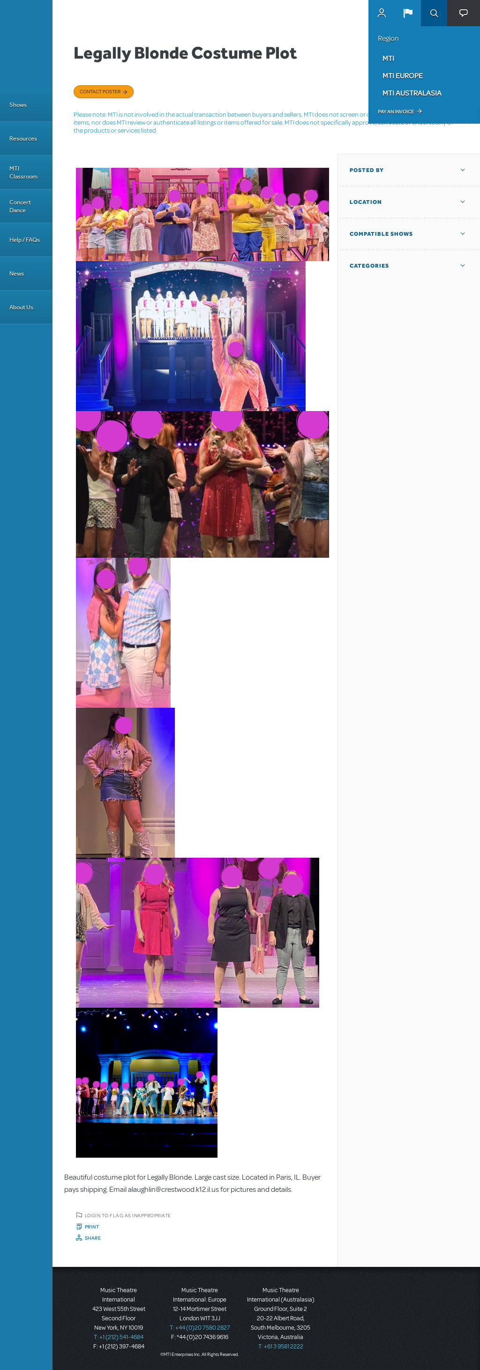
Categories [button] (369, 265)
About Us (21, 307)
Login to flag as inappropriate (128, 1215)
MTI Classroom (23, 172)
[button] (408, 13)
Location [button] (366, 202)
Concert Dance (20, 206)
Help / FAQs (24, 240)
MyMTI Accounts (381, 13)
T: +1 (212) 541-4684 (118, 1337)
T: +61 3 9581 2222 (280, 1346)
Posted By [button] (367, 170)
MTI (388, 58)
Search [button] (434, 13)
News (16, 273)
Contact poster (100, 91)
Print (92, 1226)
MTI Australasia (412, 92)
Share (93, 1238)
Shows (18, 105)
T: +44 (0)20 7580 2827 (200, 1328)
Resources (23, 138)
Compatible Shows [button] (381, 234)
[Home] (26, 44)
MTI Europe (402, 75)
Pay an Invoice (396, 111)
